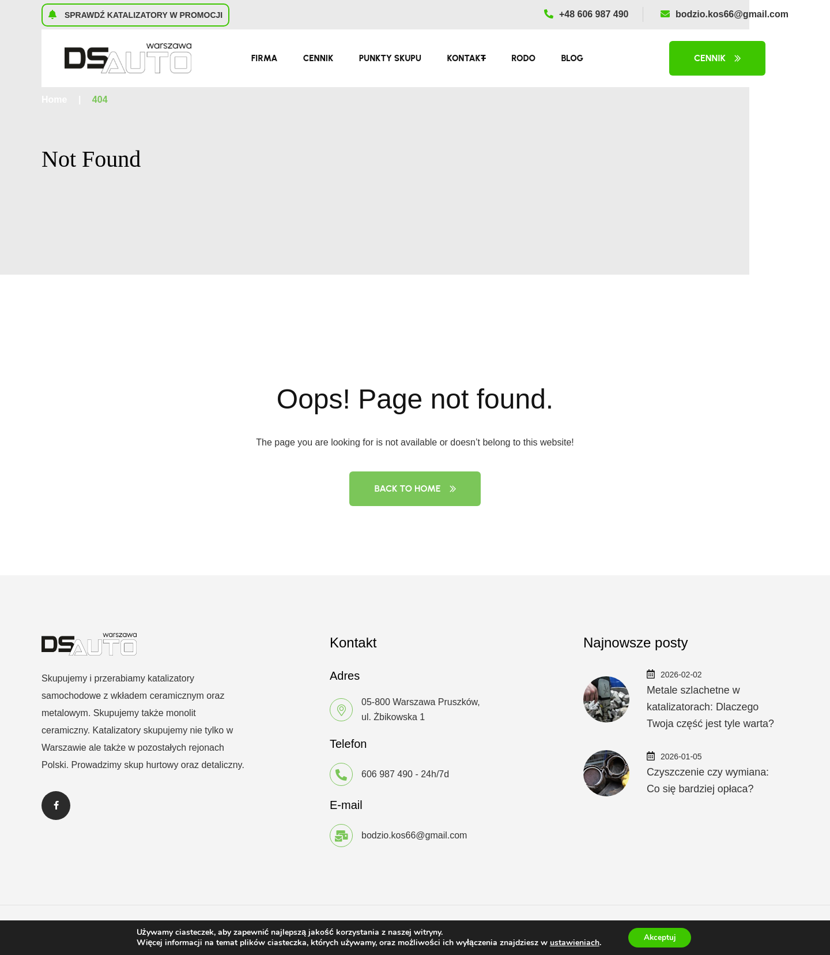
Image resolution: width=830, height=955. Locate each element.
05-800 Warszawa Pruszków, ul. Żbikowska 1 (420, 709)
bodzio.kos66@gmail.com (724, 14)
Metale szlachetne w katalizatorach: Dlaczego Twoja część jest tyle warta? (711, 706)
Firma (264, 58)
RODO (523, 58)
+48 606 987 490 (586, 14)
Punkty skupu (390, 58)
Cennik (318, 58)
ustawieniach (572, 942)
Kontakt (466, 58)
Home (54, 99)
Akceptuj (659, 936)
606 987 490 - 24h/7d (405, 774)
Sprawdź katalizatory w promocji (135, 14)
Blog (572, 58)
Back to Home (414, 488)
